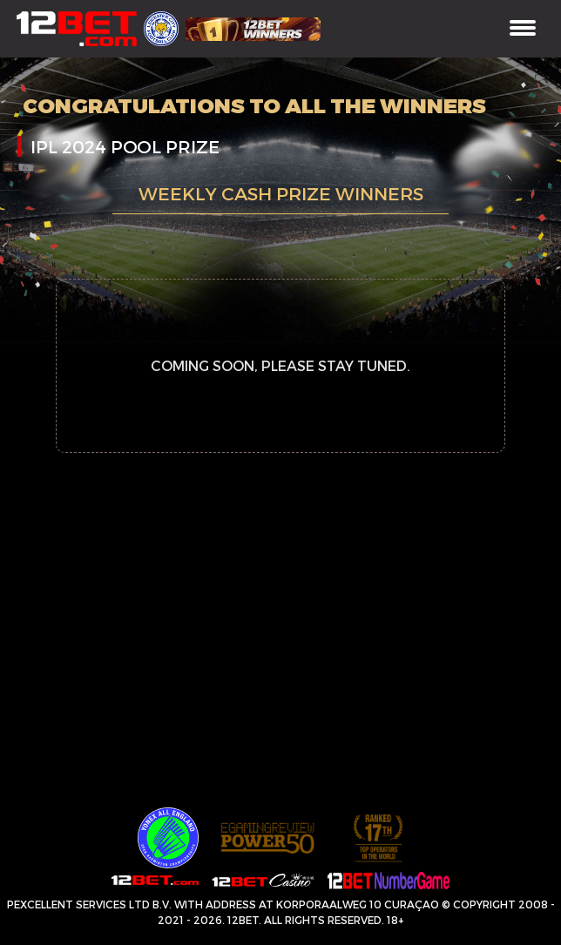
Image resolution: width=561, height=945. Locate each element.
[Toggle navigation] (522, 29)
